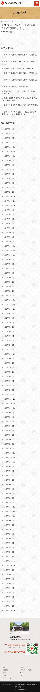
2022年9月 (7, 313)
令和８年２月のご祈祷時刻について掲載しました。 (20, 81)
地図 (22, 675)
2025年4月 (7, 183)
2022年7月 (7, 322)
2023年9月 (7, 259)
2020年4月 (7, 435)
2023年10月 (8, 255)
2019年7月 (7, 475)
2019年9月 (7, 466)
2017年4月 (7, 592)
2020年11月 (8, 403)
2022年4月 (7, 336)
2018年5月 (7, 538)
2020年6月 (7, 426)
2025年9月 (7, 160)
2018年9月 (7, 520)
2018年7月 (7, 529)
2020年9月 (7, 412)
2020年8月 (7, 417)
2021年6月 (7, 372)
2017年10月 (8, 565)
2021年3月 (7, 385)
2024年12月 (8, 196)
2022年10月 (8, 309)
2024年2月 (7, 241)
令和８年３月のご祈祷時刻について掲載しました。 (20, 74)
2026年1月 (7, 142)
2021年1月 (7, 394)
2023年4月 (7, 282)
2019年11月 (8, 457)
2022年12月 (8, 300)
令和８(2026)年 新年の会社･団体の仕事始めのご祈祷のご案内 (19, 99)
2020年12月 (8, 399)
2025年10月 (8, 156)
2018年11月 (8, 511)
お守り (5, 672)
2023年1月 (7, 295)
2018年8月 (7, 525)
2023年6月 (7, 273)
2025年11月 (8, 151)
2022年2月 (7, 345)
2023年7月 (7, 268)
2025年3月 (7, 187)
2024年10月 (8, 205)
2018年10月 (8, 516)
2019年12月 (8, 453)
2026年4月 (7, 129)
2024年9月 (7, 210)
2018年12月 (8, 507)
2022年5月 (7, 331)
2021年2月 (7, 390)
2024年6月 (7, 223)
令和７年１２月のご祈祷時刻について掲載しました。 (20, 106)
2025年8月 (7, 165)
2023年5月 (7, 277)
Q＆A (22, 672)
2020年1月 (7, 448)
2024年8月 (7, 214)
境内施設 (6, 670)
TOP (4, 667)
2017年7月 (7, 579)
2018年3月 (7, 547)
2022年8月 (7, 318)
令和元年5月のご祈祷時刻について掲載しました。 (20, 26)
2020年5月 (7, 430)
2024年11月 (8, 201)
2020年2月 (7, 444)
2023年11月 (8, 250)
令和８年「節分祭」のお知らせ (16, 87)
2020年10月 (8, 408)
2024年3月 (7, 237)
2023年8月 (7, 264)
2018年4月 (7, 543)
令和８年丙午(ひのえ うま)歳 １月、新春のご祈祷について (20, 92)
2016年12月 (8, 610)
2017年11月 (8, 561)
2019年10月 (8, 462)
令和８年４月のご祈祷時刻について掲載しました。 (20, 63)
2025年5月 (7, 178)
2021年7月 (7, 367)
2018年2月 (7, 552)
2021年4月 (7, 381)
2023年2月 (7, 291)
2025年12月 (8, 147)
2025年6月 (7, 174)
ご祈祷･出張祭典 (26, 670)
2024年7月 (7, 219)
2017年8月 (7, 574)
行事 (4, 675)
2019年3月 (7, 493)
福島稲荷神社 (22, 689)
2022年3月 (7, 340)
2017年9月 (7, 570)
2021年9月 (7, 358)
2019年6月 (7, 480)
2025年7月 (7, 169)
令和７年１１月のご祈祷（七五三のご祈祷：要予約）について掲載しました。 (20, 113)
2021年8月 (7, 363)
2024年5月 (7, 228)
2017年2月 (7, 601)
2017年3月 (7, 597)
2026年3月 (7, 133)
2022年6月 (7, 327)
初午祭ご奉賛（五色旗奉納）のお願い (18, 68)
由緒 (22, 667)
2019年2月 (7, 498)
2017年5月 (7, 588)
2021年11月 (8, 354)
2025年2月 (7, 192)
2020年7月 (7, 421)
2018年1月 (7, 556)
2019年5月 (7, 484)
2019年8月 (7, 471)
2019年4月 (7, 489)
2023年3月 (7, 286)
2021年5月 (7, 376)
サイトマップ (7, 678)
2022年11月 (8, 304)
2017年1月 (7, 606)
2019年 (8, 21)
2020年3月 (7, 439)
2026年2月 (7, 138)
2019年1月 (7, 502)
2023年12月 (8, 246)
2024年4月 (7, 232)
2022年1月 (7, 349)
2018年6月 (7, 534)
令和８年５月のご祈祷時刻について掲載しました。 (20, 56)
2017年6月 (7, 583)
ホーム (3, 21)
